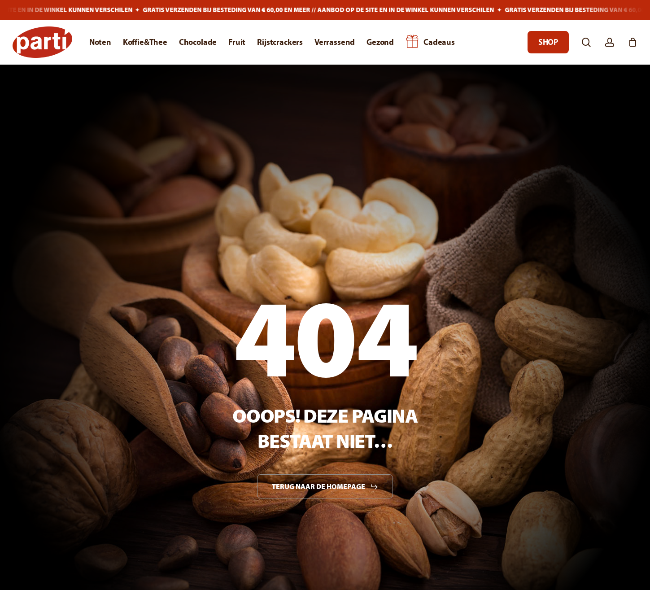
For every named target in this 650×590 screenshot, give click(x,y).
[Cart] (632, 42)
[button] (325, 486)
